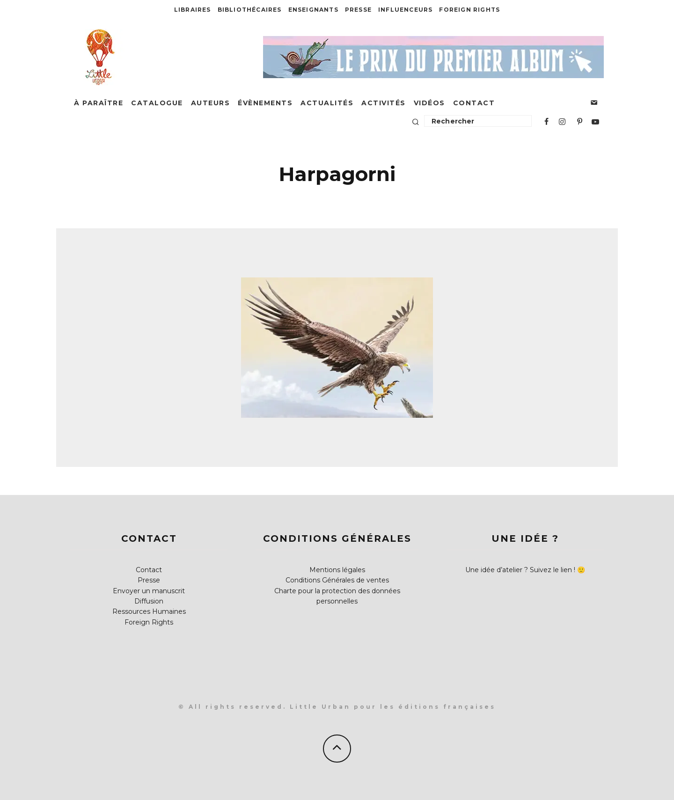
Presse (358, 9)
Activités (383, 103)
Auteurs (210, 103)
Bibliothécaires (250, 9)
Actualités (326, 103)
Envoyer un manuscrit (149, 591)
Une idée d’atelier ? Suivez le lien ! (520, 570)
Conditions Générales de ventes (337, 580)
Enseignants (313, 9)
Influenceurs (405, 9)
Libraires (192, 9)
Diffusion (148, 601)
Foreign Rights (469, 9)
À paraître (98, 103)
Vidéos (429, 103)
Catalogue (157, 103)
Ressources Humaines (149, 611)
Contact (474, 103)
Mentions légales (337, 570)
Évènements (265, 103)
